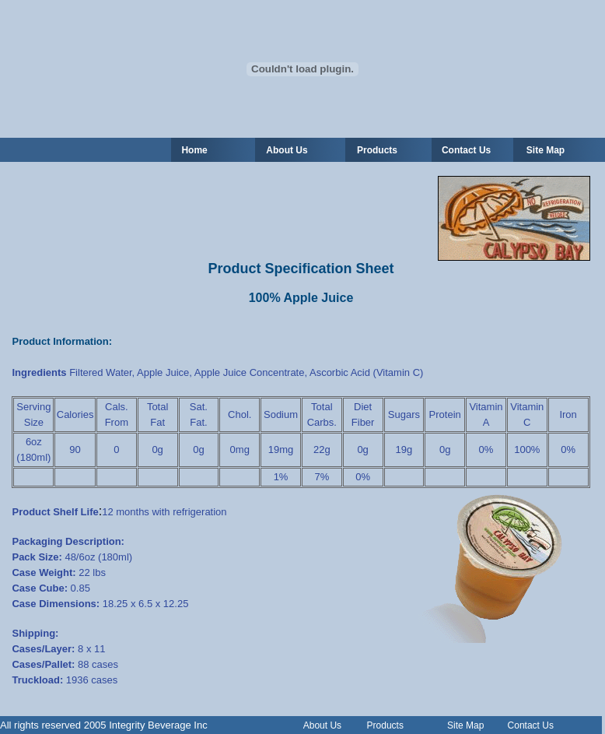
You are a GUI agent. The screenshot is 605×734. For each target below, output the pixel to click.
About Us (322, 725)
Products (377, 150)
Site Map (545, 150)
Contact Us (466, 150)
